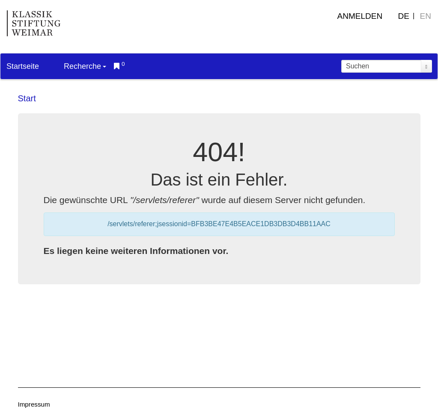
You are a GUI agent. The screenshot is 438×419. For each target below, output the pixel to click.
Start (27, 98)
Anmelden (360, 16)
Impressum (34, 404)
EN (425, 16)
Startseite (22, 66)
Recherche (85, 66)
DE (403, 16)
